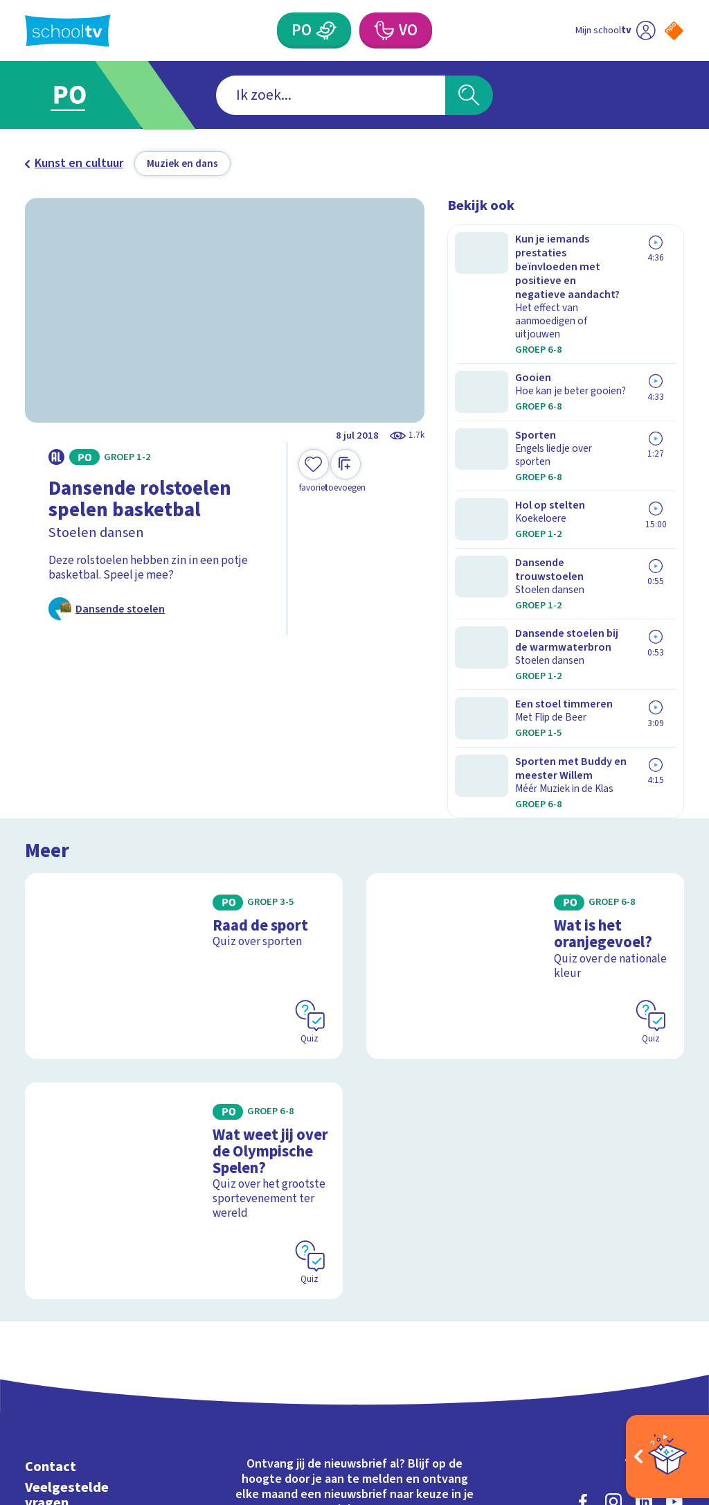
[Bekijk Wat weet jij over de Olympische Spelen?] (184, 975)
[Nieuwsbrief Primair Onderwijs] (268, 1330)
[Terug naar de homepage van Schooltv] (68, 31)
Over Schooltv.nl (77, 1296)
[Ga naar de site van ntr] (662, 1396)
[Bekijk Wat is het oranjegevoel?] (525, 765)
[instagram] (613, 1273)
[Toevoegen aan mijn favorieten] (313, 471)
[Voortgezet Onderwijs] (382, 30)
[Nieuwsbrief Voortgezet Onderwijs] (441, 1330)
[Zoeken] (468, 95)
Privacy (49, 1317)
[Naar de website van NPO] (674, 31)
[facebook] (583, 1273)
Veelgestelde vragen (67, 1267)
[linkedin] (644, 1273)
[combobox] (330, 95)
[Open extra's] (667, 1456)
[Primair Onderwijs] (326, 30)
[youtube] (674, 1273)
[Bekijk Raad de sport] (184, 765)
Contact (50, 1239)
